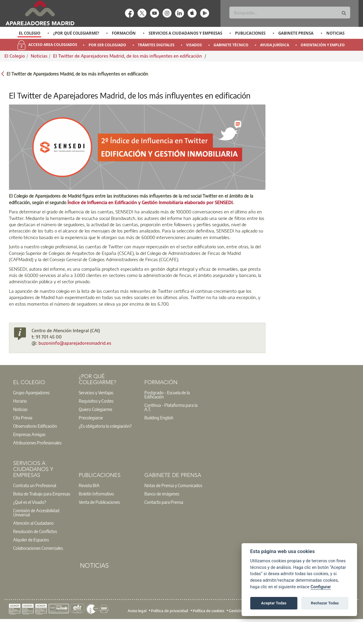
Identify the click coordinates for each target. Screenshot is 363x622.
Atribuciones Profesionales (37, 442)
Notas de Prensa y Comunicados (173, 485)
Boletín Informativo (96, 493)
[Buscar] (289, 13)
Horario (20, 401)
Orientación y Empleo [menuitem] (323, 44)
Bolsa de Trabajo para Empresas (41, 493)
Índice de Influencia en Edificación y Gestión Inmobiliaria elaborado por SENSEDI (150, 202)
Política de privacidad (169, 610)
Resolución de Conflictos (35, 531)
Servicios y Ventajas (96, 392)
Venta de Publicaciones (99, 502)
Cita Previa (22, 417)
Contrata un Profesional (34, 485)
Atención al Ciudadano (33, 523)
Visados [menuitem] (194, 44)
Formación (124, 33)
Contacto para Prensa (163, 502)
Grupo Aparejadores (31, 392)
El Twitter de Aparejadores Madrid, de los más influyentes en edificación (128, 55)
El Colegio (29, 33)
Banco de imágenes (161, 493)
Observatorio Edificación (35, 426)
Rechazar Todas (325, 603)
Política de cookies (208, 610)
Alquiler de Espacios (31, 539)
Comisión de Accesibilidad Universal (36, 512)
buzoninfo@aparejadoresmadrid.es (74, 343)
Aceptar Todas (273, 603)
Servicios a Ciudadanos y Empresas (185, 33)
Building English (158, 417)
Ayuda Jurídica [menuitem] (274, 44)
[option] (29, 33)
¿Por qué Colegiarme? (76, 33)
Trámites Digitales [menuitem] (156, 44)
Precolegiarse (91, 417)
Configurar (321, 586)
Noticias (335, 33)
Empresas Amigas (29, 434)
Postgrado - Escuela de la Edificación (167, 394)
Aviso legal (137, 610)
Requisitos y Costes (96, 401)
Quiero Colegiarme (95, 409)
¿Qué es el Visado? (29, 502)
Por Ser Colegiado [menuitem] (107, 44)
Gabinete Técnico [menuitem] (231, 44)
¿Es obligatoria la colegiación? (105, 426)
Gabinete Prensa (295, 33)
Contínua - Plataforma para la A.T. (170, 407)
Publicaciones (250, 33)
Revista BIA (89, 485)
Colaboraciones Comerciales (38, 548)
